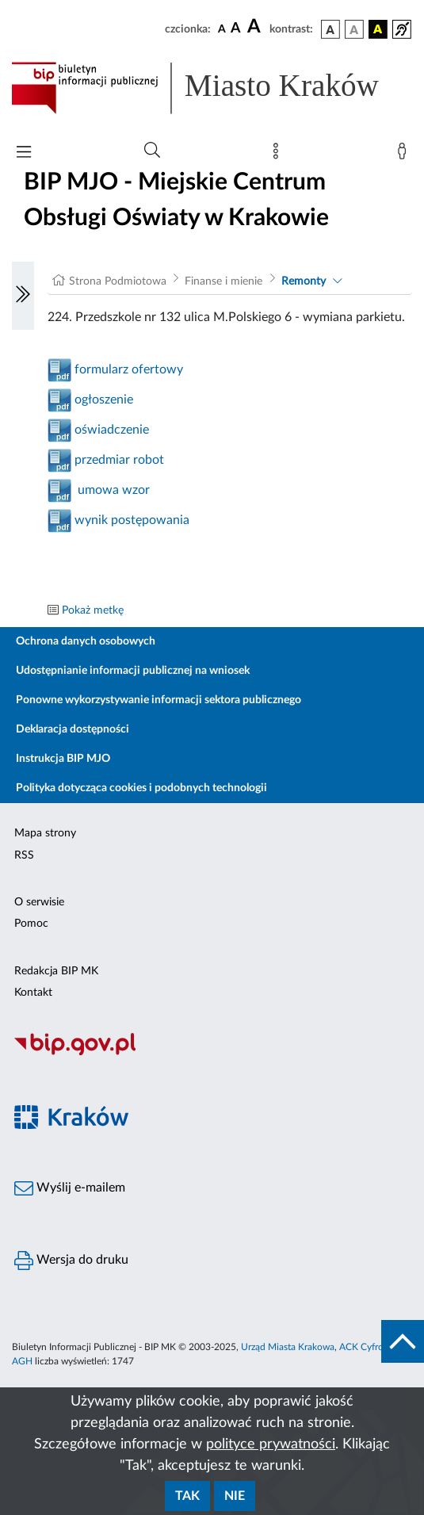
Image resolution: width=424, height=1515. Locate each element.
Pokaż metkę (93, 610)
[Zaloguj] (405, 154)
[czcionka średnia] (236, 29)
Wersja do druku (71, 1260)
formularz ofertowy (127, 369)
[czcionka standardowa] (222, 28)
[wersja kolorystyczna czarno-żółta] (378, 29)
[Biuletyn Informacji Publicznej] (212, 1053)
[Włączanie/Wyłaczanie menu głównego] (24, 153)
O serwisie (39, 902)
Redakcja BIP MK (56, 971)
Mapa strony (45, 833)
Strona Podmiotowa (117, 281)
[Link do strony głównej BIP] (212, 88)
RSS (24, 855)
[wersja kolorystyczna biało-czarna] (354, 29)
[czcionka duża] (256, 27)
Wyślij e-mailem (69, 1188)
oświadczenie (110, 429)
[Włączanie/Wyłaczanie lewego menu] (23, 296)
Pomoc (31, 923)
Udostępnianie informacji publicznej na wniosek (133, 670)
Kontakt (33, 992)
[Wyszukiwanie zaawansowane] (152, 151)
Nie (234, 1496)
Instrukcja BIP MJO (63, 758)
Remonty (303, 281)
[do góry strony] (402, 1341)
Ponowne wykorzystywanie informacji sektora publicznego (158, 700)
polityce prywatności (270, 1444)
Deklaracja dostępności (72, 729)
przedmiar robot (117, 459)
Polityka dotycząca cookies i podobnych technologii (141, 788)
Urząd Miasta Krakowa (287, 1347)
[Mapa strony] (279, 154)
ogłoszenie (102, 399)
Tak (187, 1496)
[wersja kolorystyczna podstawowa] (330, 29)
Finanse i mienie (223, 281)
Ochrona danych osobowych (85, 641)
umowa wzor (110, 490)
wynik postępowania (130, 520)
